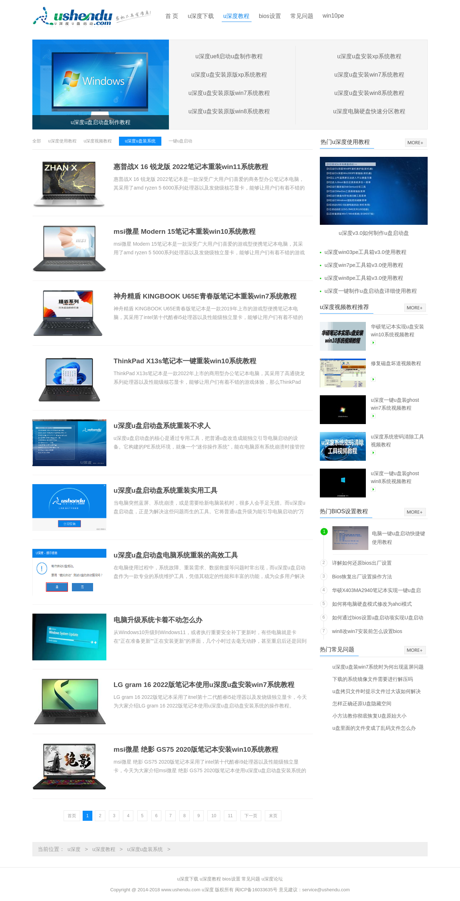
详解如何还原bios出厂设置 (362, 563)
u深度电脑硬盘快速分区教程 (369, 111)
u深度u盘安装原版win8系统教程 (229, 111)
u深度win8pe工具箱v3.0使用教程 (364, 278)
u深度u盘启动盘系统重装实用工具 (165, 490)
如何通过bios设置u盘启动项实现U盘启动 (377, 617)
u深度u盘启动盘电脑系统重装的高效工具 (176, 555)
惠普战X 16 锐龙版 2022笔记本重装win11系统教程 (191, 166)
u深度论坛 (272, 879)
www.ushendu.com (181, 889)
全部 (36, 141)
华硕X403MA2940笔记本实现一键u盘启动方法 (376, 591)
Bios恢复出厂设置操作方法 (362, 576)
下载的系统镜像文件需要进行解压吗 (372, 679)
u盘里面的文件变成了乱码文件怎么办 (374, 728)
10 (213, 815)
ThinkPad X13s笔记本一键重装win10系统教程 (185, 361)
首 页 (171, 16)
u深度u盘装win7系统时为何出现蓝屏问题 (378, 666)
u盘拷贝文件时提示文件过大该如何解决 (376, 691)
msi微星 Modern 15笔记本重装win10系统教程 (185, 231)
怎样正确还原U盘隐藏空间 (361, 703)
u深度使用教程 (62, 141)
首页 (72, 815)
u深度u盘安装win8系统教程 (369, 93)
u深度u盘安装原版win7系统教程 (229, 93)
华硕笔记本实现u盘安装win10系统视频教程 (397, 330)
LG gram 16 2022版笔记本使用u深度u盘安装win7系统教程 (204, 684)
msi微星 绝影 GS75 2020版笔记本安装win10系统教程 (196, 749)
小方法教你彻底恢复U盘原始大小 (369, 715)
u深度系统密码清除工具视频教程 (397, 440)
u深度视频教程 (98, 141)
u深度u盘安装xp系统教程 (369, 56)
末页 (273, 815)
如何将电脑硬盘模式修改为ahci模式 (372, 604)
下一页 (250, 815)
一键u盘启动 (181, 141)
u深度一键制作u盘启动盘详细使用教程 (371, 291)
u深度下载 (201, 16)
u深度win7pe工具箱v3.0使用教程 (364, 265)
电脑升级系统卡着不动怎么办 (158, 620)
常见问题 (301, 16)
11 (230, 815)
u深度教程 (236, 16)
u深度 (74, 849)
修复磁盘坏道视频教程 (396, 363)
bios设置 (270, 16)
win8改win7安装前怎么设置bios (367, 631)
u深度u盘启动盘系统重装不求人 (162, 425)
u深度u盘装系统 (140, 141)
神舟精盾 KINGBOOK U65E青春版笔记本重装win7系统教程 (205, 296)
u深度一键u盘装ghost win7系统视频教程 (395, 404)
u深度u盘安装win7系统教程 (369, 75)
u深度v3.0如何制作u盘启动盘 (374, 233)
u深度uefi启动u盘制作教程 (229, 56)
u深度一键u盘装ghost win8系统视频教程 (395, 477)
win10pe (333, 16)
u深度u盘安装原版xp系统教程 (229, 75)
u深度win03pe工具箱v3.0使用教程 (365, 252)
